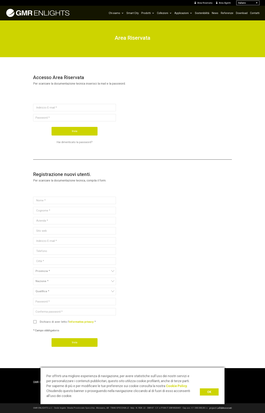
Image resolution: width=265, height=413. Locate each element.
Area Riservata (204, 3)
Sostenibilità (202, 13)
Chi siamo (114, 13)
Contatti (254, 13)
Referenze (227, 13)
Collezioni (162, 13)
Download (242, 13)
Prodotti (146, 13)
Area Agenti (225, 3)
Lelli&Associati (224, 408)
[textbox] (76, 271)
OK (209, 392)
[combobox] (74, 271)
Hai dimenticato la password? (75, 142)
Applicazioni (181, 13)
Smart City (132, 13)
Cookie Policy (176, 386)
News (215, 13)
